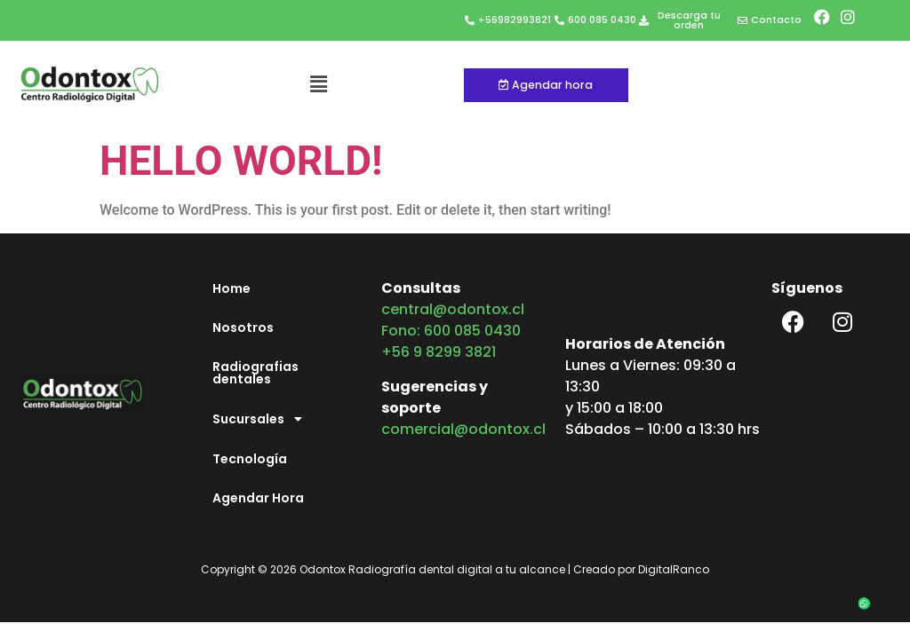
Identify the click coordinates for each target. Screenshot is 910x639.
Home (231, 288)
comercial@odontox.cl (463, 429)
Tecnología (249, 459)
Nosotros (243, 327)
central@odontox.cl (452, 309)
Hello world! (241, 161)
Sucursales (262, 419)
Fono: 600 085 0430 (451, 330)
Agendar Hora (258, 498)
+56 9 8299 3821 (438, 352)
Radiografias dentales (255, 373)
